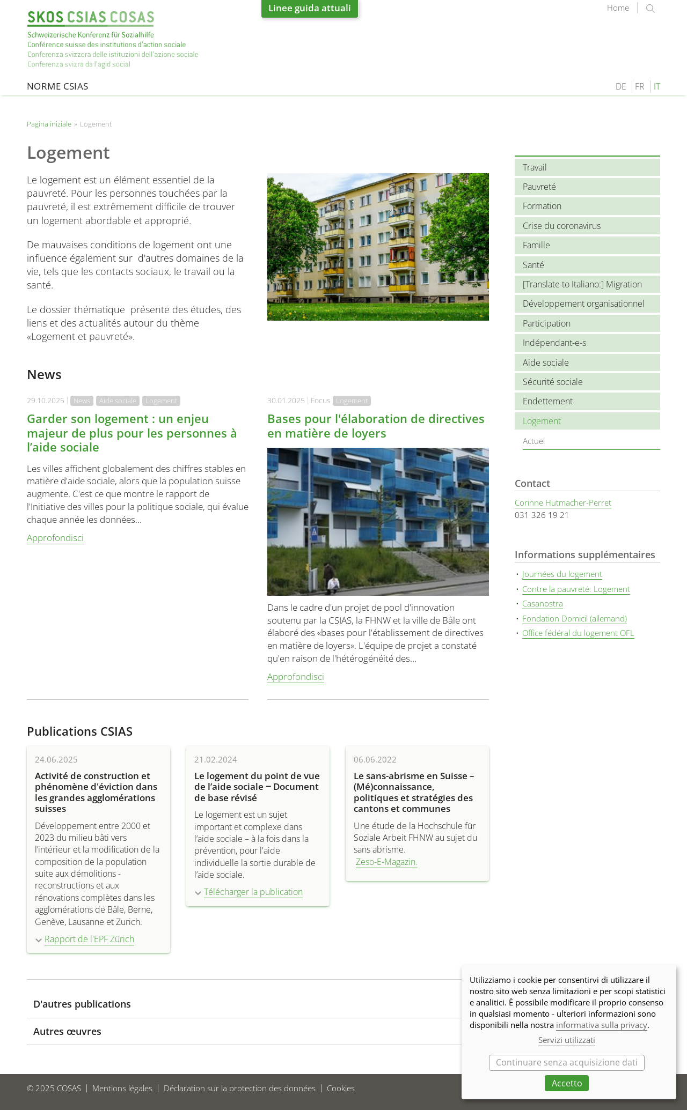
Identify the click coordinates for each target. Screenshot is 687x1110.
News (82, 400)
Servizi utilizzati (566, 1039)
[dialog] (569, 1032)
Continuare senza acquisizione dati (567, 1062)
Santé (533, 265)
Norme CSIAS (58, 86)
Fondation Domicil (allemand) (574, 618)
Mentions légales (122, 1088)
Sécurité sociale (553, 382)
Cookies (341, 1088)
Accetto (567, 1083)
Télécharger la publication (253, 892)
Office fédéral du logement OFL (578, 632)
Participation (547, 323)
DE (621, 86)
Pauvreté (539, 187)
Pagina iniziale (113, 40)
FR (640, 86)
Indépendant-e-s (554, 343)
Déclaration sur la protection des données (240, 1088)
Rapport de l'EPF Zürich (89, 939)
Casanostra (542, 603)
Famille (536, 245)
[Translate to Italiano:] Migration (582, 284)
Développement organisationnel (584, 303)
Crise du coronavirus (562, 226)
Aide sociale (117, 400)
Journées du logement (562, 573)
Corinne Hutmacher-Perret (563, 502)
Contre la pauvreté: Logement (576, 588)
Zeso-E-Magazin (385, 862)
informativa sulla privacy (601, 1024)
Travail (535, 167)
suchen (650, 8)
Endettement (548, 401)
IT (657, 86)
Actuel (534, 440)
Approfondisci (55, 537)
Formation (542, 206)
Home (618, 7)
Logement (161, 400)
